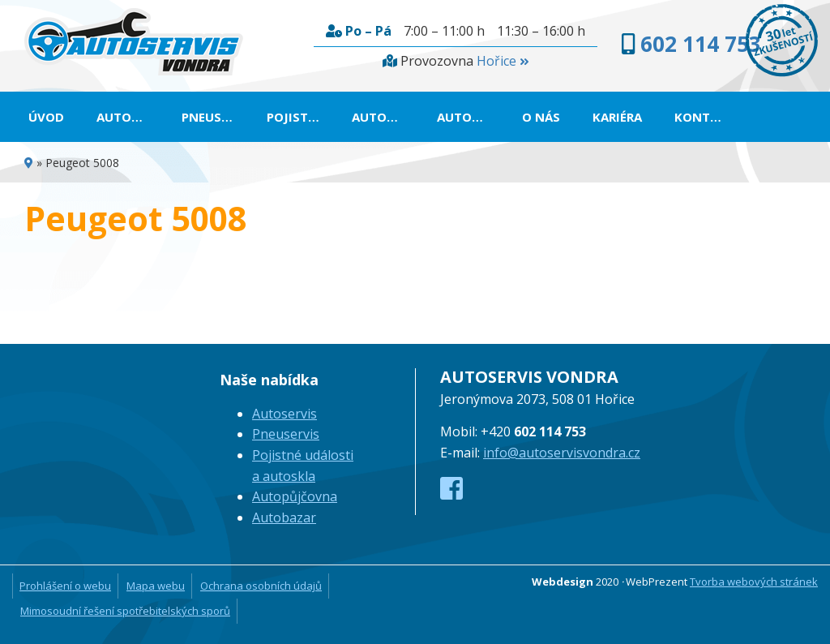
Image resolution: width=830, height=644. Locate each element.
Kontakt (704, 117)
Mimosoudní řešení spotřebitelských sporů (125, 610)
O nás (541, 117)
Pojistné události (301, 117)
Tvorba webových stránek (754, 581)
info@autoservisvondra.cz (561, 453)
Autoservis (130, 117)
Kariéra (617, 117)
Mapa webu (155, 585)
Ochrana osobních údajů (261, 585)
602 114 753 (700, 43)
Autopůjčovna (386, 117)
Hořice (502, 61)
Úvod (46, 117)
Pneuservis (216, 117)
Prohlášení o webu (65, 585)
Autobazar (471, 117)
